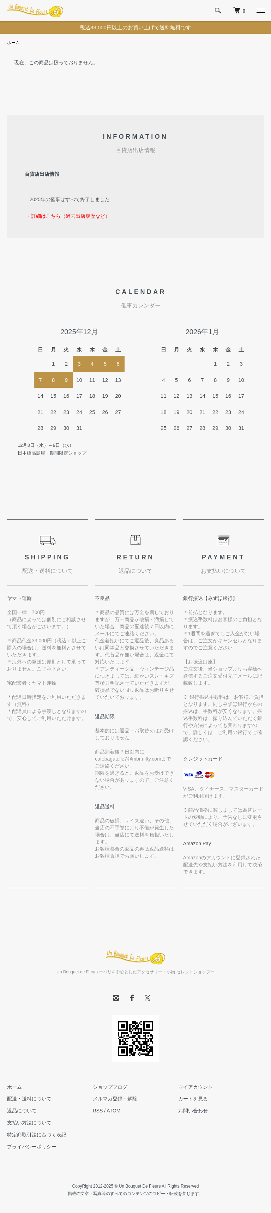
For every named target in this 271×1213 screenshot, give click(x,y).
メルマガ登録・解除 (115, 1098)
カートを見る (193, 1098)
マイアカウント (195, 1087)
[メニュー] (260, 10)
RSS (98, 1110)
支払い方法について (29, 1122)
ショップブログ (110, 1087)
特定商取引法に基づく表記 (36, 1134)
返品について (22, 1110)
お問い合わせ (193, 1110)
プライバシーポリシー (31, 1146)
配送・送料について (29, 1098)
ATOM (113, 1110)
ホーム (13, 42)
